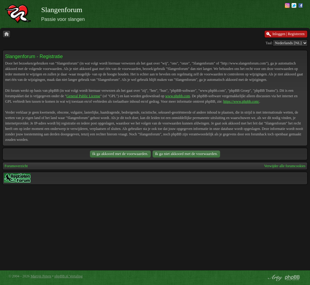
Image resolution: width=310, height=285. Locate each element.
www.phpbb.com (177, 96)
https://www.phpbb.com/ (241, 101)
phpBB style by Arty (274, 277)
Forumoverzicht (16, 166)
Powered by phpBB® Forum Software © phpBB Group (292, 277)
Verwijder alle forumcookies (284, 166)
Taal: (269, 43)
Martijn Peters (41, 276)
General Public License (83, 96)
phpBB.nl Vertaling (68, 276)
